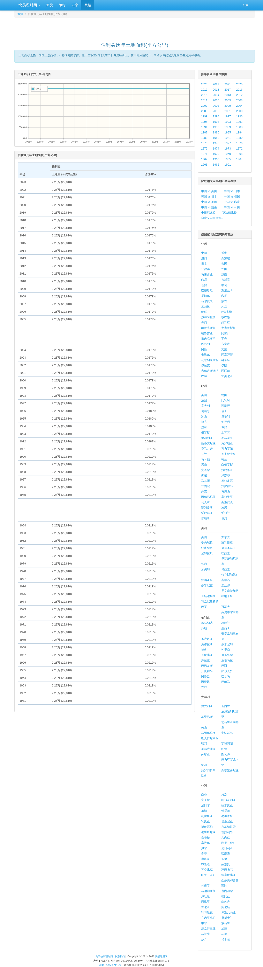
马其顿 (205, 480)
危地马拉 (227, 660)
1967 (204, 159)
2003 (204, 111)
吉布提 (205, 837)
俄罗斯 (205, 432)
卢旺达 (205, 896)
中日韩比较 (208, 212)
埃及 (224, 794)
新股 (49, 5)
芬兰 (204, 454)
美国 (204, 537)
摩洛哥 (205, 859)
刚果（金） (228, 842)
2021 (227, 84)
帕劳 (224, 749)
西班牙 (225, 405)
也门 (204, 322)
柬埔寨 (225, 279)
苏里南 (225, 649)
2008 (239, 100)
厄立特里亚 (208, 928)
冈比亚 (205, 901)
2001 (227, 111)
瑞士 (224, 411)
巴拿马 (225, 676)
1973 (227, 148)
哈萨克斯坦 (208, 328)
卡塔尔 (205, 354)
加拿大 (225, 537)
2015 (204, 95)
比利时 (225, 400)
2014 (216, 95)
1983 (204, 137)
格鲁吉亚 (207, 333)
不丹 (224, 338)
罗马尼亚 (227, 438)
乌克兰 (205, 502)
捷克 (204, 421)
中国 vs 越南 (209, 207)
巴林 (204, 376)
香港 (224, 253)
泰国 (224, 263)
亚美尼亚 (227, 376)
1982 (216, 137)
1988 (239, 127)
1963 (204, 164)
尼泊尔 (205, 295)
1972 (239, 148)
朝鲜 (204, 311)
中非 (204, 923)
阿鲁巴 (205, 676)
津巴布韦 (227, 869)
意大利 (205, 405)
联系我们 (120, 956)
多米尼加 (227, 644)
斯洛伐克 (227, 502)
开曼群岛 (207, 671)
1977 (227, 143)
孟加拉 (205, 306)
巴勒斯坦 (227, 311)
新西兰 (225, 706)
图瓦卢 (225, 754)
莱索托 (225, 864)
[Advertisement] (134, 28)
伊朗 (224, 365)
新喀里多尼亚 (230, 770)
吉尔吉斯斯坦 (209, 370)
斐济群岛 (227, 732)
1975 (204, 148)
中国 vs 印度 (232, 201)
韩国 (224, 269)
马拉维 (205, 933)
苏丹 (204, 939)
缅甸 (224, 285)
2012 (239, 95)
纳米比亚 (227, 805)
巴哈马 (225, 681)
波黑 (224, 507)
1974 (216, 148)
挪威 (204, 475)
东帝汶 (225, 344)
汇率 (75, 5)
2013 (227, 95)
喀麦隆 (225, 853)
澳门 (204, 258)
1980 (239, 137)
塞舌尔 (205, 842)
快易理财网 (28, 5)
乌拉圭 (225, 569)
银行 (62, 5)
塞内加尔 (227, 891)
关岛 (204, 727)
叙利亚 (225, 322)
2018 (216, 89)
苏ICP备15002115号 (110, 965)
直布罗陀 (227, 448)
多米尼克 (207, 585)
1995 (204, 121)
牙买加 (205, 569)
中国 (204, 253)
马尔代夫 (207, 301)
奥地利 (225, 416)
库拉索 (205, 660)
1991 (204, 127)
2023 (204, 84)
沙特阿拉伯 (208, 317)
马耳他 (205, 459)
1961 (227, 164)
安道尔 (205, 470)
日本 (204, 263)
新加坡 (225, 258)
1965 (227, 159)
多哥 (204, 853)
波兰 (204, 427)
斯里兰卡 (227, 290)
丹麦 (204, 491)
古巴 (204, 687)
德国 (224, 395)
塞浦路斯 (207, 507)
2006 (216, 105)
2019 (204, 89)
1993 (227, 121)
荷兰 (224, 459)
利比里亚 (207, 816)
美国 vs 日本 (209, 196)
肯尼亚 (205, 907)
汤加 (204, 765)
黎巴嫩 (225, 317)
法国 (204, 400)
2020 (239, 84)
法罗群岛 (227, 486)
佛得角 (225, 810)
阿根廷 (205, 681)
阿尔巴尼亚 (208, 496)
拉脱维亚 (227, 470)
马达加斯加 (208, 891)
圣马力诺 (207, 448)
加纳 (204, 810)
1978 (216, 143)
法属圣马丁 (208, 580)
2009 (227, 100)
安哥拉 (205, 800)
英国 (204, 395)
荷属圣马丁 (228, 548)
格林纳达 (207, 622)
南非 (204, 794)
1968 (239, 154)
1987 (204, 132)
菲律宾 (205, 269)
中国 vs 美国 (209, 191)
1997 (227, 116)
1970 (216, 154)
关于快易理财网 (104, 956)
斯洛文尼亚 (208, 443)
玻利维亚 (227, 542)
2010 (216, 100)
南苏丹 (225, 901)
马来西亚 (207, 274)
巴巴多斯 (207, 665)
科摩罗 (205, 885)
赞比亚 (225, 896)
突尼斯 (225, 907)
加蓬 (224, 928)
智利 (204, 564)
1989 (227, 127)
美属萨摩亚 (208, 749)
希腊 (224, 427)
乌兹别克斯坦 (209, 360)
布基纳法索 (228, 826)
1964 (239, 159)
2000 (239, 111)
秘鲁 (204, 649)
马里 (224, 933)
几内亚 (225, 837)
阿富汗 (225, 333)
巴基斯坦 (207, 290)
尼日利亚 (227, 848)
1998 (216, 116)
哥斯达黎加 (208, 596)
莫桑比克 (207, 869)
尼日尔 (205, 805)
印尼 (204, 279)
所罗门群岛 (208, 770)
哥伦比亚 (207, 655)
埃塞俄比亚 (228, 875)
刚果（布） (208, 875)
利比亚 (205, 821)
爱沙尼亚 (207, 512)
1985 (227, 132)
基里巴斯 (207, 716)
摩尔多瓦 (227, 480)
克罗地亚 (227, 443)
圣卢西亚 (207, 639)
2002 (216, 111)
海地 (204, 628)
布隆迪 (205, 864)
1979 (204, 143)
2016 (239, 89)
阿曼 (204, 349)
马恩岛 (225, 491)
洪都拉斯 (207, 644)
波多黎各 (207, 548)
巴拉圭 (225, 553)
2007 (204, 105)
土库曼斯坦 (228, 328)
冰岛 (204, 416)
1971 (204, 154)
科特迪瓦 (207, 912)
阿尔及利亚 (228, 800)
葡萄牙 (205, 411)
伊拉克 (205, 365)
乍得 (224, 859)
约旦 (224, 306)
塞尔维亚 (227, 496)
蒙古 (224, 301)
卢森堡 (225, 475)
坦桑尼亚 (227, 821)
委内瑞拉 (207, 542)
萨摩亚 (205, 754)
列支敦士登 (228, 454)
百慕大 (225, 606)
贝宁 (204, 848)
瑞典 (224, 518)
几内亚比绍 (208, 917)
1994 (216, 121)
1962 (216, 164)
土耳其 (225, 432)
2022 (216, 84)
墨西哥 (225, 628)
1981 (227, 137)
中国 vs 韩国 (232, 207)
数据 (87, 5)
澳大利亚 (207, 706)
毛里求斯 (227, 816)
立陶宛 (205, 486)
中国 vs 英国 (209, 201)
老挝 (204, 285)
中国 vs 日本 (232, 191)
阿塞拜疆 (227, 354)
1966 (216, 159)
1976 (239, 143)
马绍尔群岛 (208, 732)
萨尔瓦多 (227, 671)
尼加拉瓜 (207, 553)
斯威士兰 (227, 917)
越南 (224, 274)
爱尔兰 (225, 512)
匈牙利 (225, 421)
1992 (239, 121)
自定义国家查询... (212, 218)
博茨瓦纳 (207, 826)
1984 (239, 132)
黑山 (204, 464)
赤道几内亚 (228, 912)
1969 (227, 154)
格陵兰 (225, 622)
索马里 (225, 923)
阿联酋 (225, 370)
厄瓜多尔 (227, 655)
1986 (216, 132)
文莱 (224, 349)
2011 (204, 100)
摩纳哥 (205, 518)
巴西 (224, 665)
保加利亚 (207, 438)
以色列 (205, 344)
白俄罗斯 (227, 464)
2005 (227, 105)
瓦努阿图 (227, 743)
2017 (227, 89)
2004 (239, 105)
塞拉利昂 (227, 832)
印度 (224, 295)
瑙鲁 (204, 775)
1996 (239, 116)
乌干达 (225, 939)
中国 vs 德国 (232, 196)
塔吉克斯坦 (208, 338)
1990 (216, 127)
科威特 (225, 360)
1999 (204, 116)
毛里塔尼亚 (208, 832)
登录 (246, 5)
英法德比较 (229, 212)
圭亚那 (225, 585)
